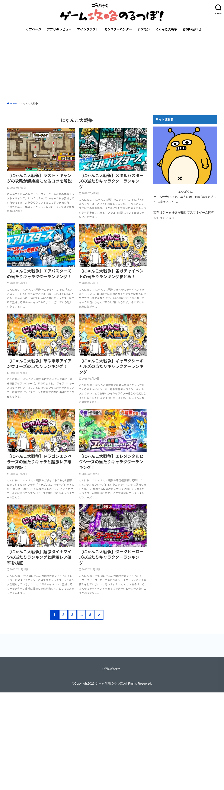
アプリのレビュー (59, 29)
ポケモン (144, 29)
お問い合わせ (192, 29)
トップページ (32, 29)
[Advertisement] (112, 67)
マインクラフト (88, 29)
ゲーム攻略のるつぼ (109, 683)
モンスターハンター (118, 29)
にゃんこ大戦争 (166, 29)
